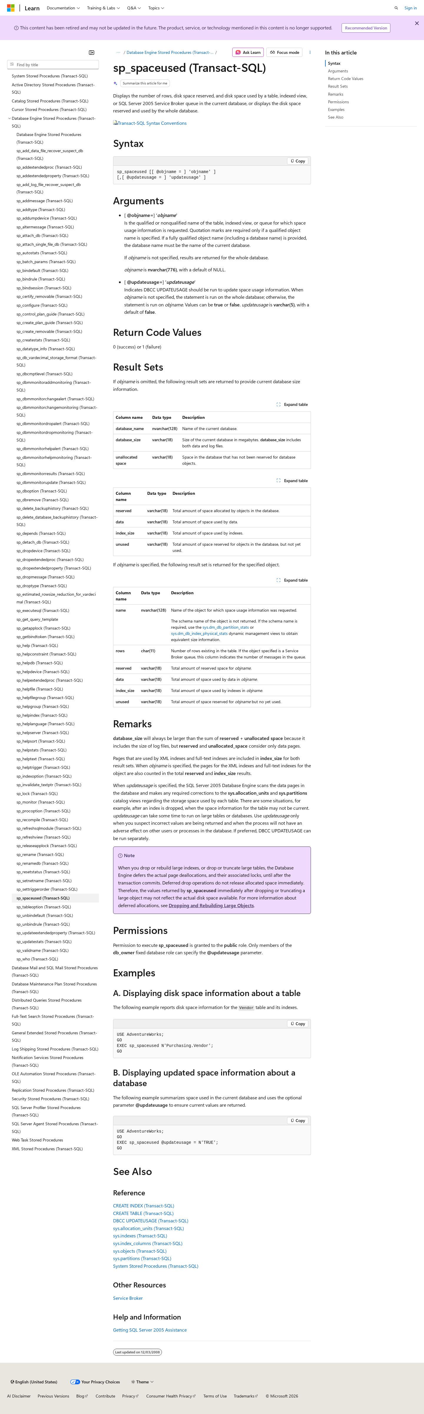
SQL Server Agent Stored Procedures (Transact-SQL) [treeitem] (55, 1127)
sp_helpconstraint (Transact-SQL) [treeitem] (46, 654)
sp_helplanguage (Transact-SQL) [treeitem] (45, 723)
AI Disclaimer (19, 1396)
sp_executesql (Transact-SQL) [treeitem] (42, 610)
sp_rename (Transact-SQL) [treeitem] (40, 854)
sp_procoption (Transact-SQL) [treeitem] (43, 811)
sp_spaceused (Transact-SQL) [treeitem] (43, 898)
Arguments (338, 71)
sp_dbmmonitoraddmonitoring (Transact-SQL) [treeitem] (53, 386)
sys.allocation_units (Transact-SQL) (148, 1228)
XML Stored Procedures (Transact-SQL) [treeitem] (47, 1148)
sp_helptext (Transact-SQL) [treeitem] (40, 758)
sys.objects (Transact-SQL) (140, 1251)
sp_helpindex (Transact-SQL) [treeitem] (41, 715)
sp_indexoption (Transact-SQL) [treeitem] (44, 776)
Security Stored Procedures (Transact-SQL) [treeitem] (50, 1098)
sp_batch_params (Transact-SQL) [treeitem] (46, 261)
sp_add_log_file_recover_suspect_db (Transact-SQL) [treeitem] (48, 188)
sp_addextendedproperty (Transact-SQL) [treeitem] (52, 175)
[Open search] (396, 8)
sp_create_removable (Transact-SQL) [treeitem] (49, 331)
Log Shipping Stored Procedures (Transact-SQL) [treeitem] (55, 1049)
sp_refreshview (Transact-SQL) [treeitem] (43, 837)
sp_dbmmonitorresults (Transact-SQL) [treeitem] (50, 473)
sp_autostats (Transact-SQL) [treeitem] (41, 252)
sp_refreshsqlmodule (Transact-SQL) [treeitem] (48, 828)
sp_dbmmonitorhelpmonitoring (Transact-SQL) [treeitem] (54, 461)
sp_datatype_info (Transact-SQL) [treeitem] (45, 348)
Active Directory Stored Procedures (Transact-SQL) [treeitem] (53, 88)
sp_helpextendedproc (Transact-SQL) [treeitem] (49, 680)
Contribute (105, 1396)
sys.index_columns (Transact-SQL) (148, 1243)
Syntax (334, 63)
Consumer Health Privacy (169, 1396)
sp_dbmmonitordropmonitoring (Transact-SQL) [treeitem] (54, 436)
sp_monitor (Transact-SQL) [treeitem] (40, 802)
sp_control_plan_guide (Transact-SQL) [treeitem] (50, 314)
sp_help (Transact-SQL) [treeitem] (37, 645)
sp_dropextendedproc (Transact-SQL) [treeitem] (50, 559)
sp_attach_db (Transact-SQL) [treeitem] (42, 235)
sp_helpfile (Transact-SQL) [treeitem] (39, 689)
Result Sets (338, 86)
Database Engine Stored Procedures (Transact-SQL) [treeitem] (48, 138)
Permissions (338, 101)
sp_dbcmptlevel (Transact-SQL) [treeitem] (44, 373)
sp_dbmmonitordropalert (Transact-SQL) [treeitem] (53, 423)
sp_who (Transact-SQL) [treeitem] (37, 959)
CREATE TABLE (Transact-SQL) (143, 1213)
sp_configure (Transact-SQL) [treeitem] (41, 305)
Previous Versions (53, 1396)
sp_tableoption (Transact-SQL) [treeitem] (43, 907)
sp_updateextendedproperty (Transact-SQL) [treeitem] (55, 932)
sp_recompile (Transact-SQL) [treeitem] (42, 819)
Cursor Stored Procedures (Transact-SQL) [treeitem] (49, 109)
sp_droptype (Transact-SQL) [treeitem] (41, 585)
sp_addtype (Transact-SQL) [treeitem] (40, 209)
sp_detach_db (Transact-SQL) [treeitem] (42, 542)
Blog (80, 1396)
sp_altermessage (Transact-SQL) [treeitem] (45, 227)
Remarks (335, 94)
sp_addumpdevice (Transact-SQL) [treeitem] (46, 218)
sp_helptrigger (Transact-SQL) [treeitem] (43, 767)
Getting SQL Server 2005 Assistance (150, 1330)
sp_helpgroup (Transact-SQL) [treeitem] (42, 706)
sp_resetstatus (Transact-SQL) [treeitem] (43, 871)
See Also (335, 117)
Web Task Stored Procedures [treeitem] (37, 1140)
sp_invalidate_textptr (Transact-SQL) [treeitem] (48, 784)
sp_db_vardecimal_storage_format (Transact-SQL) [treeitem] (56, 361)
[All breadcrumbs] (118, 52)
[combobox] (53, 64)
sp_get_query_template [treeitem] (37, 619)
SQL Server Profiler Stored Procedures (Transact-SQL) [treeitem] (46, 1111)
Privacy (128, 1396)
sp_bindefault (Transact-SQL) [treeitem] (42, 270)
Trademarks (244, 1396)
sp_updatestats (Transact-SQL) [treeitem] (44, 941)
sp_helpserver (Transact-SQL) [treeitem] (42, 732)
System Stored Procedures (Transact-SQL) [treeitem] (50, 76)
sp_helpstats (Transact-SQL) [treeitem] (41, 750)
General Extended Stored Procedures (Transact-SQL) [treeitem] (54, 1036)
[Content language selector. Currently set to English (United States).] (34, 1382)
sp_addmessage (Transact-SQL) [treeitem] (44, 200)
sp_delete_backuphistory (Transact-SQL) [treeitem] (52, 508)
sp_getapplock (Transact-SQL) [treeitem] (43, 628)
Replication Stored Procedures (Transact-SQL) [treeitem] (53, 1090)
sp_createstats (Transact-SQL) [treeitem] (43, 340)
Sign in (411, 8)
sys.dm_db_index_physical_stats (199, 633)
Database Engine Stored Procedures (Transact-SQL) (170, 52)
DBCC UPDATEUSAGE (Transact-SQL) (150, 1220)
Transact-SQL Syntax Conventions (152, 123)
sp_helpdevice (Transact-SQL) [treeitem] (42, 671)
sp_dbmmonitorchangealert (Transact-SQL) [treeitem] (55, 398)
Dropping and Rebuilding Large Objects (211, 905)
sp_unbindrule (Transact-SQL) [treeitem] (43, 924)
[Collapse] (91, 52)
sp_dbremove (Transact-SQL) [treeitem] (42, 499)
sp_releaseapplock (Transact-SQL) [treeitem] (46, 845)
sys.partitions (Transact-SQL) (142, 1258)
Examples (336, 109)
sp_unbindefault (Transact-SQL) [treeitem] (44, 915)
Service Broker (128, 1298)
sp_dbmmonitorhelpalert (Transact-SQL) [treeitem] (52, 448)
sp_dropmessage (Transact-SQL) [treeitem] (45, 577)
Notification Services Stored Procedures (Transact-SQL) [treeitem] (47, 1061)
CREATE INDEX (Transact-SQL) (143, 1205)
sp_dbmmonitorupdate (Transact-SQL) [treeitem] (51, 482)
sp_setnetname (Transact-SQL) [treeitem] (44, 880)
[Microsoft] (11, 8)
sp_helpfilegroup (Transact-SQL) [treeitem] (45, 697)
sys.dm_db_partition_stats (226, 627)
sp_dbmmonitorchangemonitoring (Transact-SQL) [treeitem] (56, 411)
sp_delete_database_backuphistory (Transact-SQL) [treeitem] (57, 520)
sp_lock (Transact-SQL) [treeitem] (37, 793)
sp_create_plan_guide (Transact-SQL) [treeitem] (49, 322)
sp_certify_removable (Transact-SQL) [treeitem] (49, 296)
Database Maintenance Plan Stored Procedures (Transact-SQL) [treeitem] (54, 987)
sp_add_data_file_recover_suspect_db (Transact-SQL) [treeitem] (49, 154)
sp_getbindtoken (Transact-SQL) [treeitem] (45, 636)
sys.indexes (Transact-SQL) (140, 1235)
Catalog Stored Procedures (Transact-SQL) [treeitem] (50, 101)
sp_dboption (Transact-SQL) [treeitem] (41, 491)
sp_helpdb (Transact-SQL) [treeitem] (39, 662)
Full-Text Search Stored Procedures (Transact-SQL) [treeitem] (53, 1020)
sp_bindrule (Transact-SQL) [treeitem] (40, 279)
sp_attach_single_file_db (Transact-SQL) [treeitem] (51, 244)
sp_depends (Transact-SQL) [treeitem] (41, 533)
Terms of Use (215, 1396)
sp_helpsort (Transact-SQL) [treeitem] (40, 741)
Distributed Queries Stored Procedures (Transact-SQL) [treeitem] (47, 1003)
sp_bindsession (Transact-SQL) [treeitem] (43, 288)
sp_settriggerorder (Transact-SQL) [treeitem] (46, 889)
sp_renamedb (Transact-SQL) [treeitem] (42, 863)
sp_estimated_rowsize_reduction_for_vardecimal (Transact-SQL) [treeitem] (56, 598)
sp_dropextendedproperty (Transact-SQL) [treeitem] (53, 568)
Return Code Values (345, 78)
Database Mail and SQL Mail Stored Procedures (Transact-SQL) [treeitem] (55, 971)
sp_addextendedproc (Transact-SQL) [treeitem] (49, 167)
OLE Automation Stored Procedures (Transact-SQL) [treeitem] (54, 1077)
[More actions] (310, 52)
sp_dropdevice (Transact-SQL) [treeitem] (43, 550)
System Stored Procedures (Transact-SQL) (155, 1266)
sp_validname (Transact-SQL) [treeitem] (42, 950)
